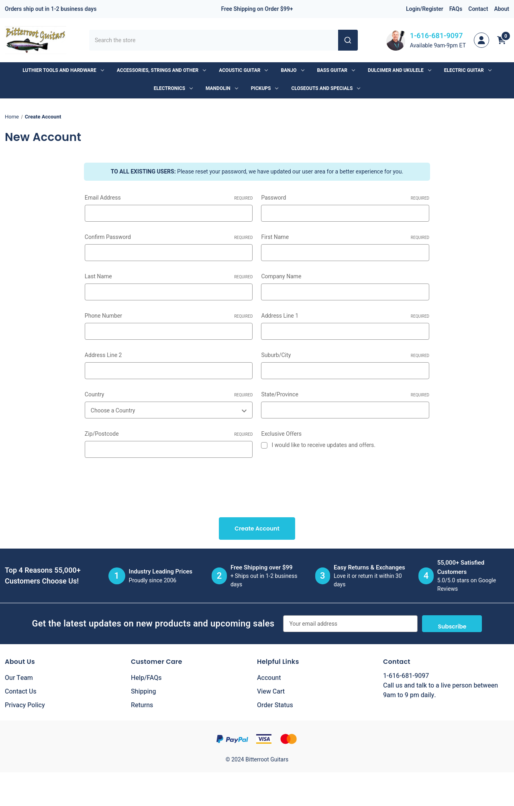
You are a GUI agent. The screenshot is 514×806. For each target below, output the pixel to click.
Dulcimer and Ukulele (399, 70)
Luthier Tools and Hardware (63, 70)
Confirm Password (169, 237)
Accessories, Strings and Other (161, 70)
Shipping (143, 691)
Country (169, 394)
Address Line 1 (345, 316)
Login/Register (424, 9)
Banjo (292, 70)
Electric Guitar (468, 70)
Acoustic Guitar (243, 70)
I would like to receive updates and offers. (323, 445)
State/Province (345, 394)
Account (269, 678)
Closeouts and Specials (325, 88)
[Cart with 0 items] (501, 40)
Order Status (275, 705)
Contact (478, 9)
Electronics (173, 88)
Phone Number (169, 316)
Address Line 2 (103, 355)
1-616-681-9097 (436, 36)
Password (345, 198)
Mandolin (222, 88)
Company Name (281, 276)
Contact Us (21, 691)
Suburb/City (345, 355)
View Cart (271, 691)
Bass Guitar (336, 70)
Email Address (169, 198)
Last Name (169, 276)
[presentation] (146, 484)
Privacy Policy (25, 705)
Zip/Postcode (169, 434)
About (501, 9)
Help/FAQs (146, 678)
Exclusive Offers (281, 434)
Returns (142, 705)
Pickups (265, 88)
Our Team (19, 678)
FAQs (456, 9)
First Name (345, 237)
